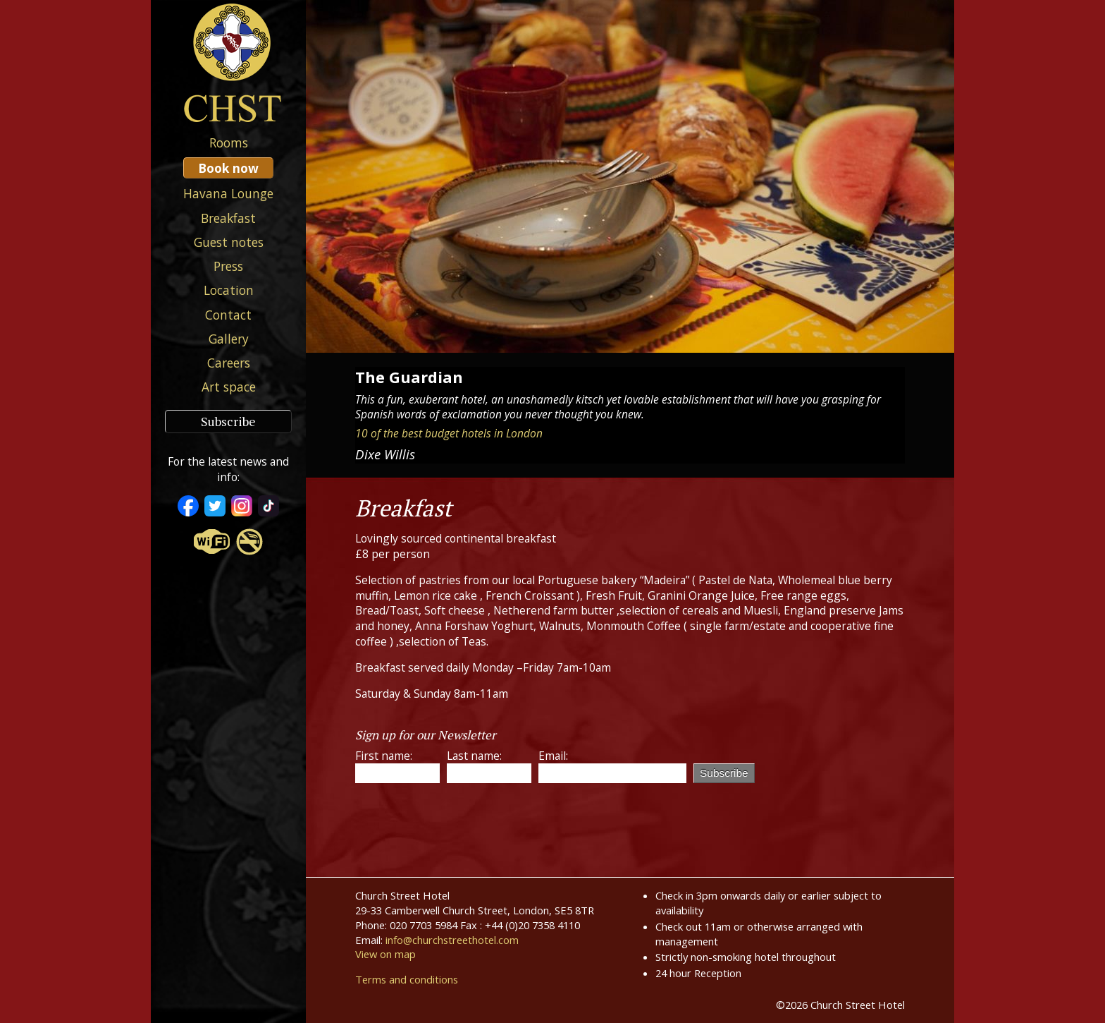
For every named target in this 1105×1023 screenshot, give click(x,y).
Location (229, 290)
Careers (228, 362)
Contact (228, 314)
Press (228, 266)
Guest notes (229, 242)
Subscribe (228, 421)
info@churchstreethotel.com (452, 940)
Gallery (229, 338)
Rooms (228, 142)
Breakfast (228, 218)
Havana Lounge (228, 193)
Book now (228, 167)
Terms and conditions (406, 979)
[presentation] (462, 821)
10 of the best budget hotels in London (449, 433)
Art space (229, 386)
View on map (385, 954)
